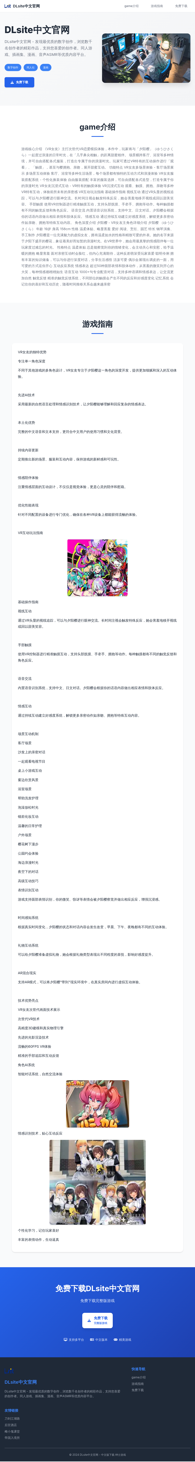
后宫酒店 (11, 1425)
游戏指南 (157, 6)
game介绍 (131, 6)
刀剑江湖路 (12, 1419)
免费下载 (181, 6)
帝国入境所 (12, 1438)
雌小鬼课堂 (12, 1432)
